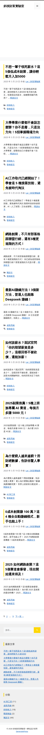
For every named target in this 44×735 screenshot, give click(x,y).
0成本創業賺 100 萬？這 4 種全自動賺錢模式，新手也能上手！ (22, 516)
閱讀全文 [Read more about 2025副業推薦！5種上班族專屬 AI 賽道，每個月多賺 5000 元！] (17, 431)
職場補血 (7, 713)
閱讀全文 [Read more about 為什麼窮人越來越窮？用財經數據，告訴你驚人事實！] (7, 487)
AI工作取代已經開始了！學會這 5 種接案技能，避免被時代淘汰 (22, 183)
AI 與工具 (11, 494)
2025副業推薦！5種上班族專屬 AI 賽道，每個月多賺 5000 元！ (22, 408)
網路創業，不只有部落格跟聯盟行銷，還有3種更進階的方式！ (22, 239)
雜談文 (10, 272)
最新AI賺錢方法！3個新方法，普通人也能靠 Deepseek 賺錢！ (22, 295)
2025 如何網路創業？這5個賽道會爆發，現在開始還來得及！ (22, 569)
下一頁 (19, 616)
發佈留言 (11, 108)
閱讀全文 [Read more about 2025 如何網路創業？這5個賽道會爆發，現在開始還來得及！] (27, 592)
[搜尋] (37, 630)
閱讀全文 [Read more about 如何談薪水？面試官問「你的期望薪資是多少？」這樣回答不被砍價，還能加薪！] (10, 378)
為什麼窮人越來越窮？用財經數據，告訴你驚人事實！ (22, 461)
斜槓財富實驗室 (14, 6)
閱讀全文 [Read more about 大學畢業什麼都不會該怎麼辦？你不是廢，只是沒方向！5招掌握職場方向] (14, 153)
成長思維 (11, 325)
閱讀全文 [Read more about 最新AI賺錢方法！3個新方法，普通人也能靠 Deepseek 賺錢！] (26, 318)
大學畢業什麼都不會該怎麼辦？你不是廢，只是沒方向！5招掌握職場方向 (22, 127)
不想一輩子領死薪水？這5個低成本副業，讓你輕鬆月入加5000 (22, 71)
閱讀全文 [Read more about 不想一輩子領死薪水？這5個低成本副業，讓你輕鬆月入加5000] (14, 98)
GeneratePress (22, 731)
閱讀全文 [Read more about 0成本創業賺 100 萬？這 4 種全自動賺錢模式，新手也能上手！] (31, 540)
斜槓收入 (11, 105)
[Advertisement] (22, 35)
